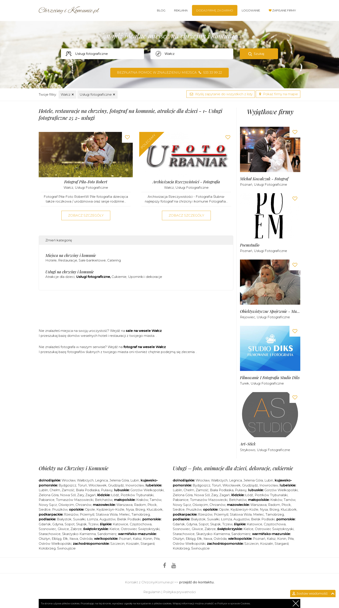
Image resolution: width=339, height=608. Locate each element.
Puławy (106, 490)
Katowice (120, 524)
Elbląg (56, 539)
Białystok (64, 519)
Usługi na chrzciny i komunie (69, 271)
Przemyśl (87, 514)
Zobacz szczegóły (86, 215)
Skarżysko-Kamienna (79, 534)
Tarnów (155, 500)
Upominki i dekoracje (145, 277)
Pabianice (46, 500)
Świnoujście (66, 548)
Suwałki (79, 519)
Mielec (124, 514)
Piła (157, 539)
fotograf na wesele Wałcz (144, 347)
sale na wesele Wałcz (144, 331)
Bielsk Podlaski (129, 519)
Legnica (101, 480)
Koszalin (132, 544)
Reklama (181, 10)
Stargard (147, 544)
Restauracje (67, 260)
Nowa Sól (68, 495)
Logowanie (251, 10)
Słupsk (81, 524)
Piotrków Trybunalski (137, 495)
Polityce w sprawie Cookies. (233, 603)
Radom (140, 505)
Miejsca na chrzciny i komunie (70, 255)
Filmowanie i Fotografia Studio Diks (270, 377)
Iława (73, 539)
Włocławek (97, 485)
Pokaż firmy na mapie (278, 94)
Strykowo (247, 450)
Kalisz (137, 539)
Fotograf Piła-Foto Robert (85, 181)
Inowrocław (134, 485)
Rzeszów (71, 514)
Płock (152, 505)
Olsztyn (44, 539)
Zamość (68, 490)
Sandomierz (107, 534)
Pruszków (59, 509)
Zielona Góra (49, 495)
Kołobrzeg (47, 548)
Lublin (43, 490)
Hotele (51, 260)
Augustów (107, 519)
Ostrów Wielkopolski (55, 544)
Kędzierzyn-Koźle (110, 509)
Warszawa (124, 505)
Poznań (246, 184)
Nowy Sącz (48, 505)
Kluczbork (155, 509)
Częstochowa (141, 524)
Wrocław (68, 480)
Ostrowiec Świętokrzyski (140, 529)
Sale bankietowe (92, 260)
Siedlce (45, 509)
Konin (147, 539)
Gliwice (63, 529)
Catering (114, 260)
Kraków (142, 500)
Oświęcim (66, 505)
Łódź (115, 495)
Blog (161, 10)
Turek (244, 383)
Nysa (130, 509)
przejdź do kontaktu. (196, 582)
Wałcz (67, 94)
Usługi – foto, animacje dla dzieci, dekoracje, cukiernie (233, 468)
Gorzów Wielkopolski (147, 490)
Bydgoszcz (67, 485)
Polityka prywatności (179, 592)
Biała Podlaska (87, 490)
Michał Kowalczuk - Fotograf (264, 178)
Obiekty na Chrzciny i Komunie (73, 468)
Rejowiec (247, 317)
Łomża (92, 519)
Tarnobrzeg (140, 514)
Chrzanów (83, 505)
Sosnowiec (47, 529)
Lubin (134, 480)
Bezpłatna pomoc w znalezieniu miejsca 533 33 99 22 (169, 72)
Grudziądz (116, 485)
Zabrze (76, 529)
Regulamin (151, 592)
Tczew (93, 524)
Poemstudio (249, 245)
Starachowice (50, 534)
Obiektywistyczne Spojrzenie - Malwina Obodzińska (270, 311)
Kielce (114, 529)
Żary (80, 495)
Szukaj (259, 54)
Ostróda (86, 539)
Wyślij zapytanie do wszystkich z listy (221, 94)
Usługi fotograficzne (97, 94)
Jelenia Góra (119, 480)
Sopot (70, 524)
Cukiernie (119, 277)
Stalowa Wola (107, 514)
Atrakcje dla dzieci (60, 277)
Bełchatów (103, 500)
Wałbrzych (85, 480)
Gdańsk (45, 524)
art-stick (248, 444)
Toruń (82, 485)
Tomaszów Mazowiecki (74, 500)
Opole (90, 509)
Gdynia (57, 524)
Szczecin (117, 544)
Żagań (90, 495)
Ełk (65, 539)
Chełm (55, 490)
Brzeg (140, 509)
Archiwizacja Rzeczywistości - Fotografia (186, 181)
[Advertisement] (136, 311)
